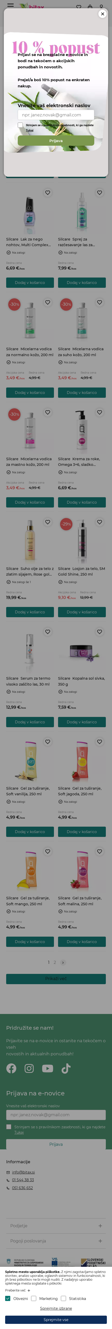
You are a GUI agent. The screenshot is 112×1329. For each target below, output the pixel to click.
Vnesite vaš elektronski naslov (54, 105)
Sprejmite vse (56, 1319)
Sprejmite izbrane (56, 1308)
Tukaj (29, 130)
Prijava (56, 140)
